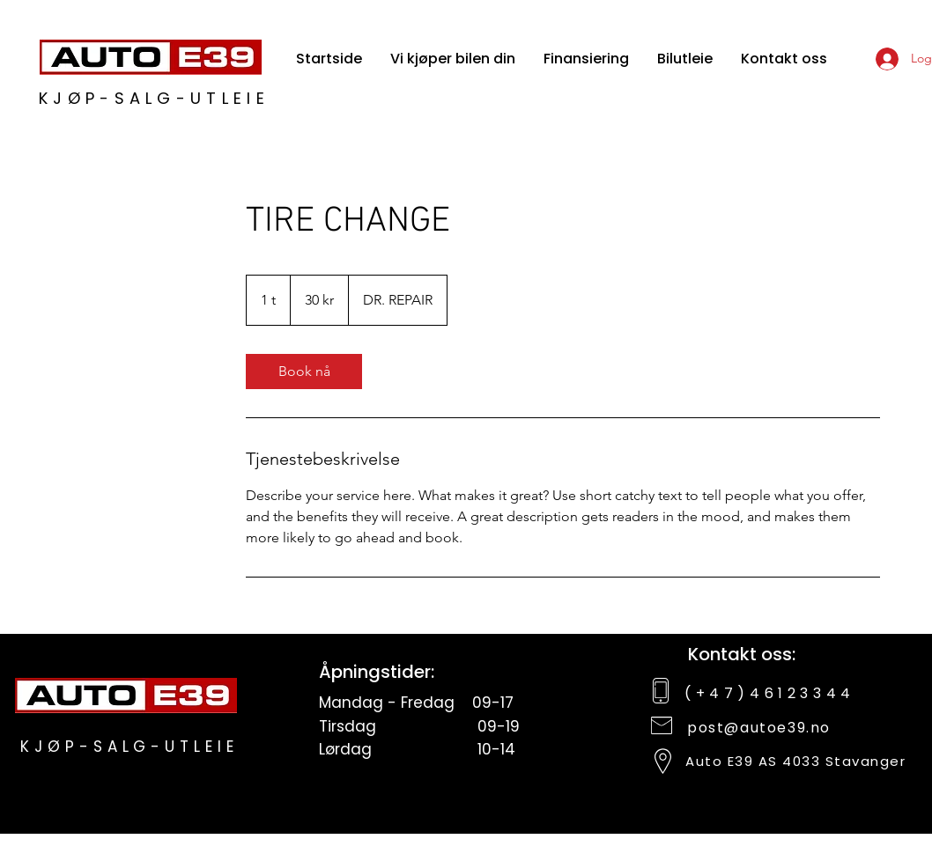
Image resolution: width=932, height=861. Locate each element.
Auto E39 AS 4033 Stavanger (795, 761)
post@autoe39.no (759, 728)
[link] (304, 371)
